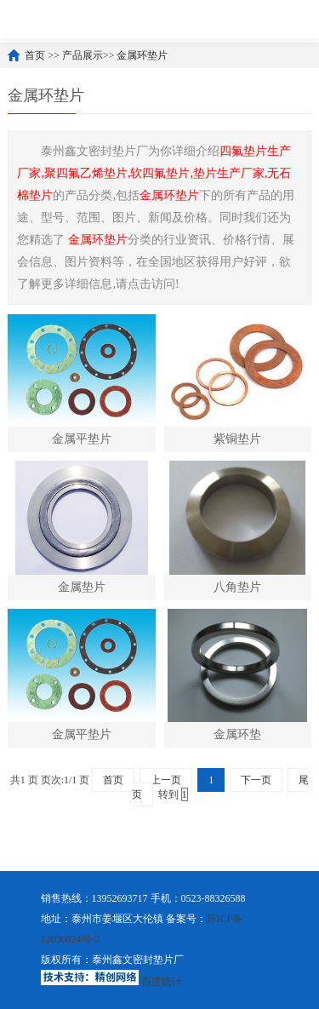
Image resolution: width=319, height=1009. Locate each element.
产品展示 (82, 55)
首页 (35, 55)
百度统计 (161, 982)
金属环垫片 (142, 55)
